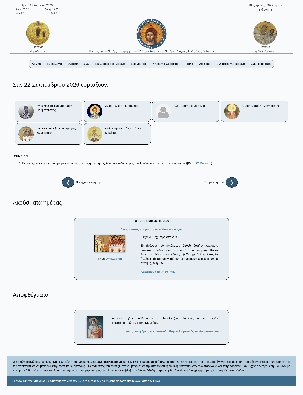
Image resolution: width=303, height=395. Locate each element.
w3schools (112, 380)
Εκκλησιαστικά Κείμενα (110, 63)
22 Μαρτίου (203, 163)
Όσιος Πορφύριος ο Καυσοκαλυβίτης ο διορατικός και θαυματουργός (172, 331)
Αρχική (36, 63)
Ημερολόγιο (54, 63)
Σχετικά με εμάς (261, 63)
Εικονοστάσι (139, 63)
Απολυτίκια (114, 258)
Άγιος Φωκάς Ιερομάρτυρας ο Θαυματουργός (152, 229)
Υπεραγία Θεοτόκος (165, 63)
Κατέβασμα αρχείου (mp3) (159, 271)
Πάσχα (188, 63)
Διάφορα (204, 63)
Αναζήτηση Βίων (78, 63)
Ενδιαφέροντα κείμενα (231, 63)
